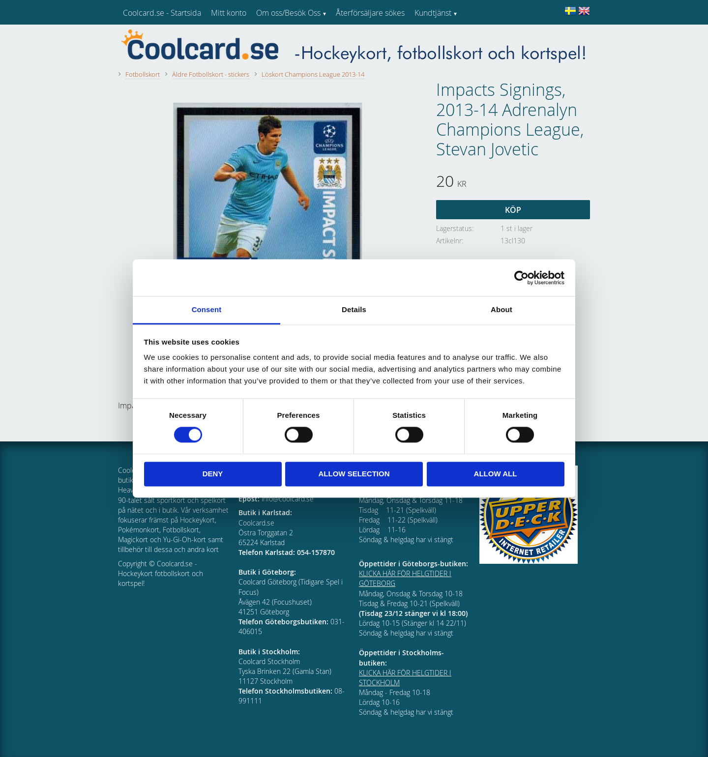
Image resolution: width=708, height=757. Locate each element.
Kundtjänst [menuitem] (432, 12)
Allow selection (354, 473)
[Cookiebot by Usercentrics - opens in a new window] (521, 277)
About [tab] (501, 309)
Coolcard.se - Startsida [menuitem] (162, 12)
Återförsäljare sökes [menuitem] (370, 12)
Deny (213, 473)
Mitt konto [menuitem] (228, 12)
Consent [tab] (207, 309)
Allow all (495, 473)
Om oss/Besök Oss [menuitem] (288, 12)
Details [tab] (354, 309)
